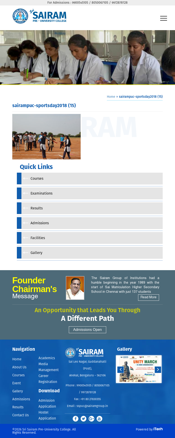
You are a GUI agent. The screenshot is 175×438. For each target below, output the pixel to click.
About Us (19, 367)
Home (111, 96)
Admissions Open (87, 330)
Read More (149, 297)
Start (138, 387)
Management (49, 370)
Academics (47, 358)
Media (43, 364)
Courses (18, 375)
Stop (142, 387)
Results (17, 407)
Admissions (21, 399)
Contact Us (20, 415)
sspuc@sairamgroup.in (92, 406)
